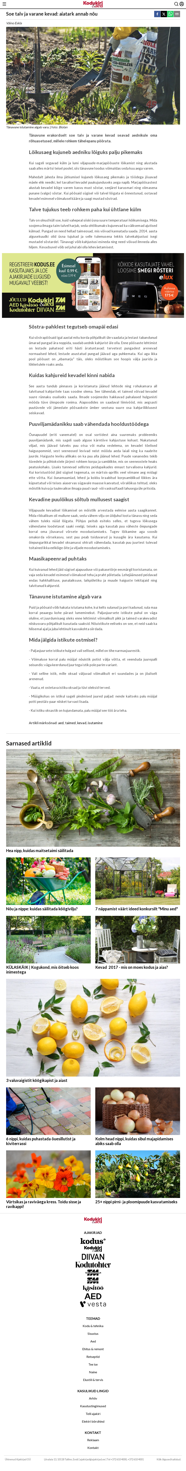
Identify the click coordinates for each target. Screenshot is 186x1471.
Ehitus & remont (93, 1349)
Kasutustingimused (93, 1406)
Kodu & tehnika (93, 1326)
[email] (177, 14)
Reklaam (93, 1440)
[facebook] (157, 14)
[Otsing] (176, 4)
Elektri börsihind (93, 1421)
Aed (93, 1341)
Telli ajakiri (93, 1414)
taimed (70, 723)
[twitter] (164, 14)
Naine (93, 1372)
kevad (81, 723)
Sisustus (93, 1333)
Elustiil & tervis (93, 1380)
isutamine (95, 723)
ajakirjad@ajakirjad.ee (92, 1459)
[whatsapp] (170, 14)
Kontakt (93, 1447)
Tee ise (93, 1364)
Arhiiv (93, 1398)
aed (61, 723)
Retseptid (93, 1356)
